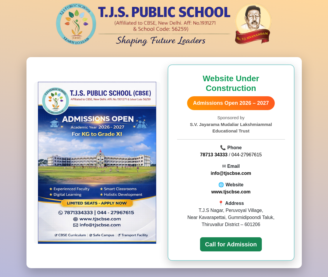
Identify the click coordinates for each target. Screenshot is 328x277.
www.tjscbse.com (231, 191)
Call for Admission (231, 244)
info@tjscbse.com (231, 173)
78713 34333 (213, 154)
